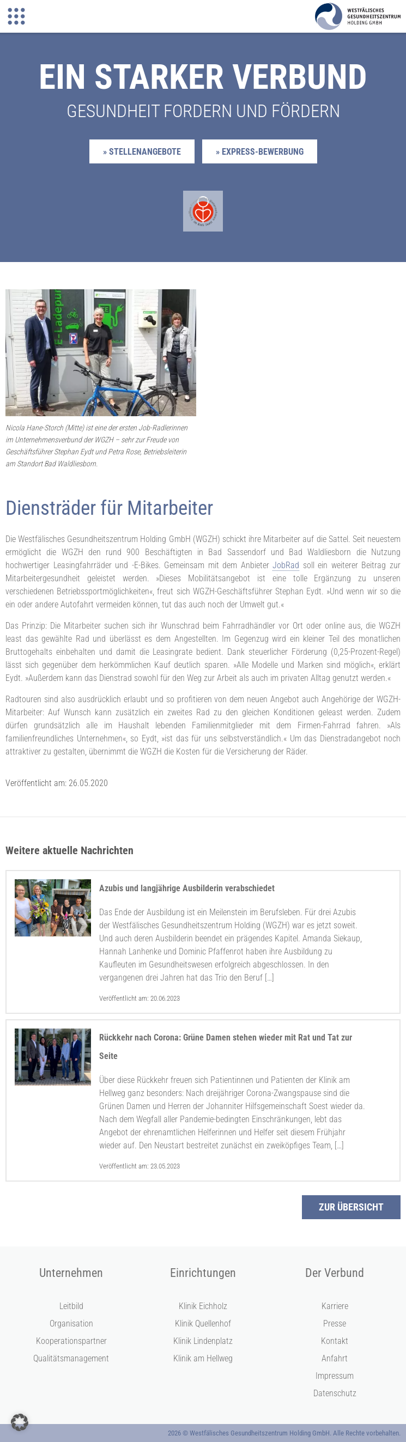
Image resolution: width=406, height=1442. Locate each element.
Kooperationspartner (71, 1341)
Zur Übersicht (351, 1207)
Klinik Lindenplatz (203, 1341)
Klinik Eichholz (203, 1306)
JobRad (285, 565)
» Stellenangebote (142, 152)
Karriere (335, 1306)
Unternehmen (71, 1273)
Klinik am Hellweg (203, 1358)
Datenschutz (334, 1393)
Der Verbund (334, 1273)
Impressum (335, 1376)
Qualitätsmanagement (71, 1358)
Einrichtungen (203, 1273)
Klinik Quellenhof (203, 1323)
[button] (19, 1422)
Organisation (71, 1323)
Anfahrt (335, 1358)
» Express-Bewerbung (260, 152)
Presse (334, 1323)
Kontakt (334, 1341)
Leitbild (71, 1306)
